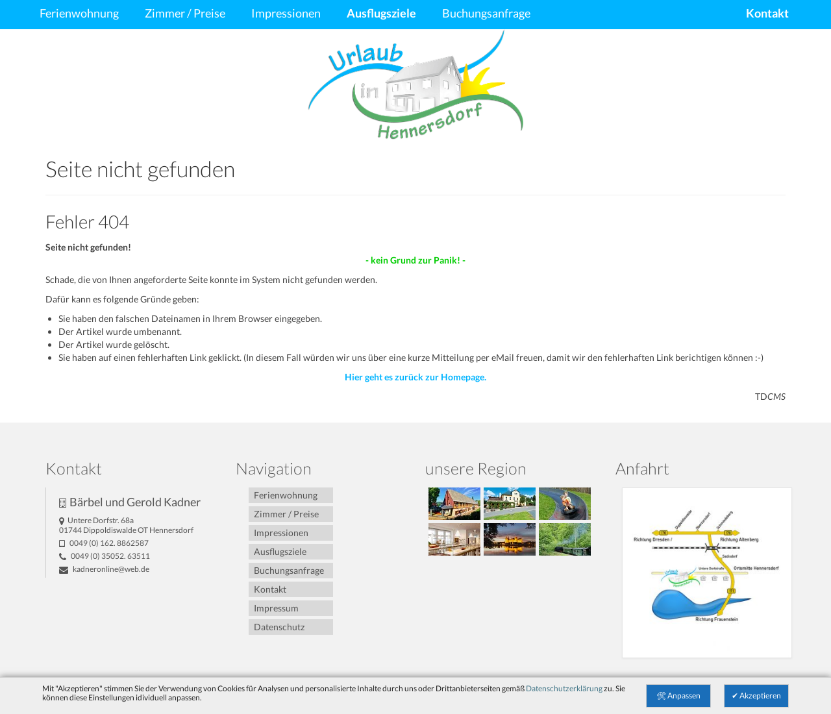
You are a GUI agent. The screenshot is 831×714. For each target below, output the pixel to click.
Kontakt (767, 13)
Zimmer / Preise (185, 13)
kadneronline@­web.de (104, 569)
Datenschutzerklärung (564, 688)
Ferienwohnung (79, 13)
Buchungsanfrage (486, 13)
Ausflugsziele (381, 13)
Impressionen (286, 13)
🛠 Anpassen (678, 695)
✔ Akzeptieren (756, 695)
